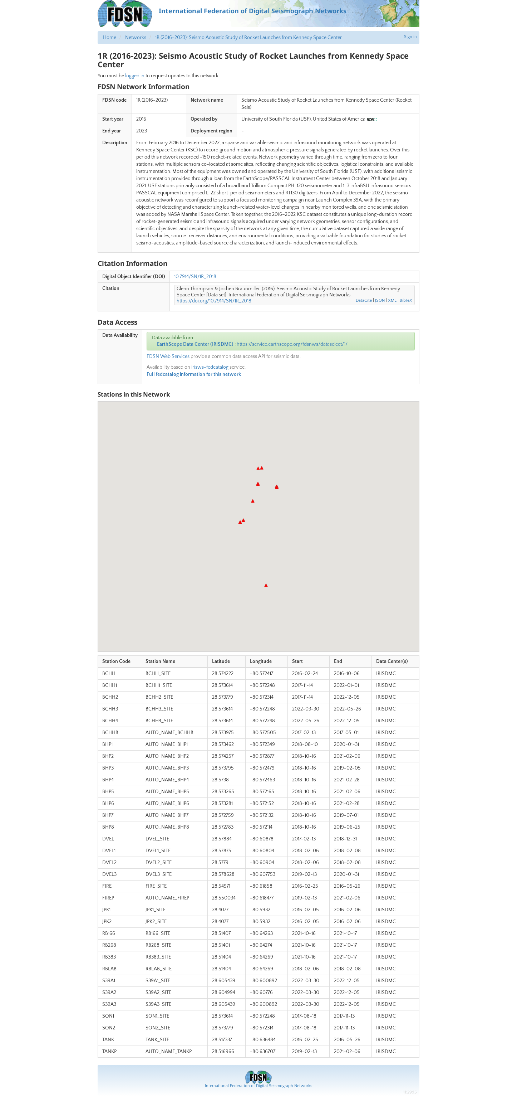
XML (392, 300)
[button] (277, 487)
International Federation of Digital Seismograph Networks (258, 1085)
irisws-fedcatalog (209, 367)
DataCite (364, 300)
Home (109, 37)
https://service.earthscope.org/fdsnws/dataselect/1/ (292, 344)
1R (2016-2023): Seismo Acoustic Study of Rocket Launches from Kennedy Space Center (248, 37)
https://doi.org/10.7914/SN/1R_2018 (214, 301)
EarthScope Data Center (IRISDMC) (195, 344)
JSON (380, 300)
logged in (134, 76)
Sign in (410, 36)
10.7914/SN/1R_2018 (195, 277)
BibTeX (406, 300)
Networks (135, 37)
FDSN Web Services (168, 356)
